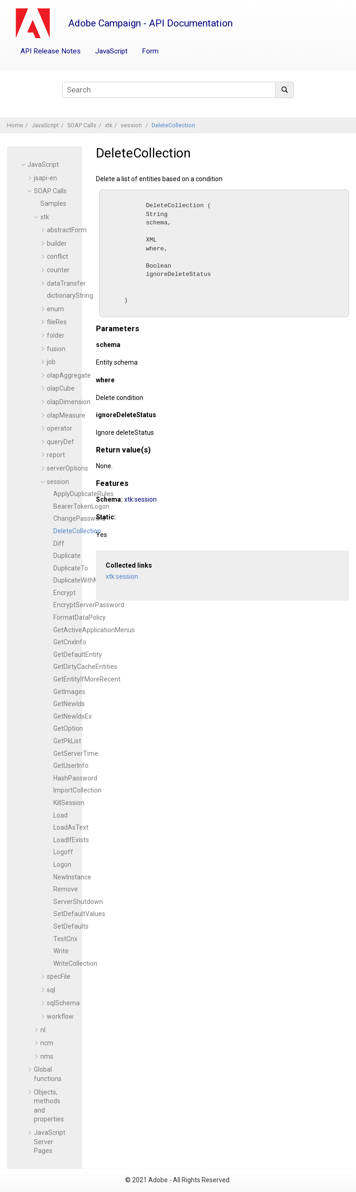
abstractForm (67, 230)
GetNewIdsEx (72, 716)
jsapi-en (45, 178)
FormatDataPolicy (79, 617)
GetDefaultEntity (77, 654)
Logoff (63, 852)
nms (46, 1056)
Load (60, 815)
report (56, 454)
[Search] (284, 90)
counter (58, 270)
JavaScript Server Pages (49, 1141)
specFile (58, 976)
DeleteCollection (173, 125)
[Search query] (177, 90)
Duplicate (67, 555)
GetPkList (67, 741)
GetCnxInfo (69, 642)
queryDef (60, 441)
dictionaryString (70, 295)
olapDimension (68, 402)
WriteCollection (75, 963)
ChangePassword (79, 518)
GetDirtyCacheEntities (85, 666)
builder (57, 243)
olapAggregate (69, 375)
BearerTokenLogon (81, 506)
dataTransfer (66, 283)
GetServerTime (75, 753)
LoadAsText (71, 827)
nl (42, 1030)
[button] (23, 164)
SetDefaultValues (79, 913)
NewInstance (72, 877)
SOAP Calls (81, 125)
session (132, 125)
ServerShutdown (78, 901)
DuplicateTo (70, 568)
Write (61, 951)
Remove (65, 889)
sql (51, 990)
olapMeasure (66, 415)
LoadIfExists (71, 840)
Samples (53, 203)
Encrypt (64, 592)
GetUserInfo (71, 765)
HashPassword (75, 778)
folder (55, 335)
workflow (60, 1016)
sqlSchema (63, 1003)
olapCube (61, 388)
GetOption (68, 728)
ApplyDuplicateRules (83, 494)
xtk (108, 125)
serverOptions (67, 468)
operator (59, 428)
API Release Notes (50, 51)
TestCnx (65, 939)
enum (55, 309)
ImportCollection (77, 790)
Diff (58, 543)
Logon (62, 864)
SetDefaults (71, 926)
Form (150, 51)
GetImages (69, 691)
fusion (56, 349)
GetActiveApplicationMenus (94, 630)
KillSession (68, 802)
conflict (57, 256)
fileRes (57, 322)
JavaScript (111, 51)
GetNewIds (69, 703)
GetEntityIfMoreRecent (87, 679)
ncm (46, 1043)
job (51, 362)
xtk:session (140, 512)
